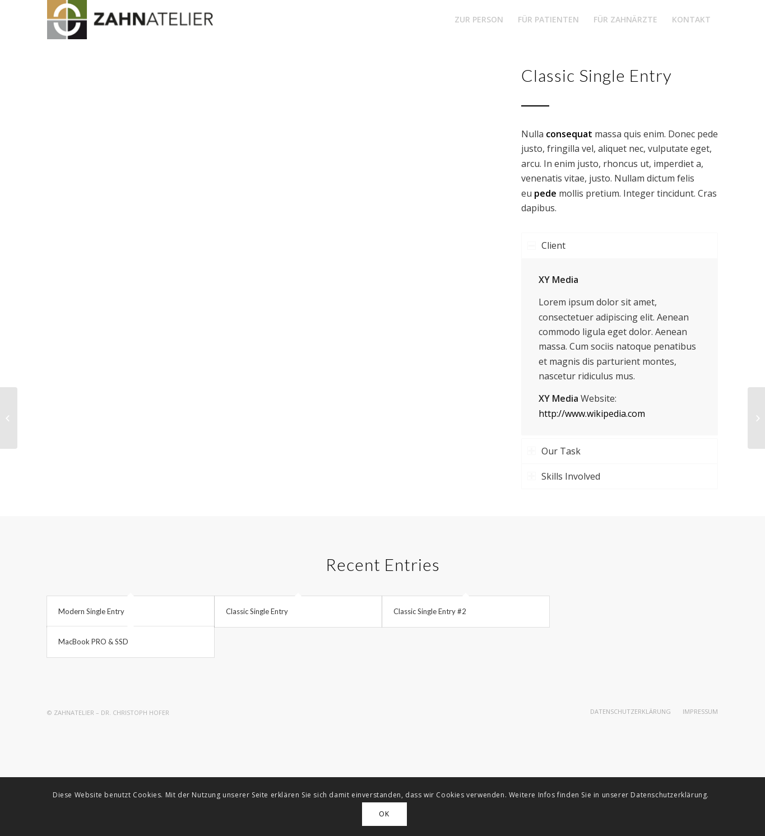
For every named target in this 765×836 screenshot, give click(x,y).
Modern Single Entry (91, 611)
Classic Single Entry (257, 611)
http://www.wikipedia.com (592, 413)
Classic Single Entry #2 (429, 611)
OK (384, 814)
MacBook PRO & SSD (93, 641)
